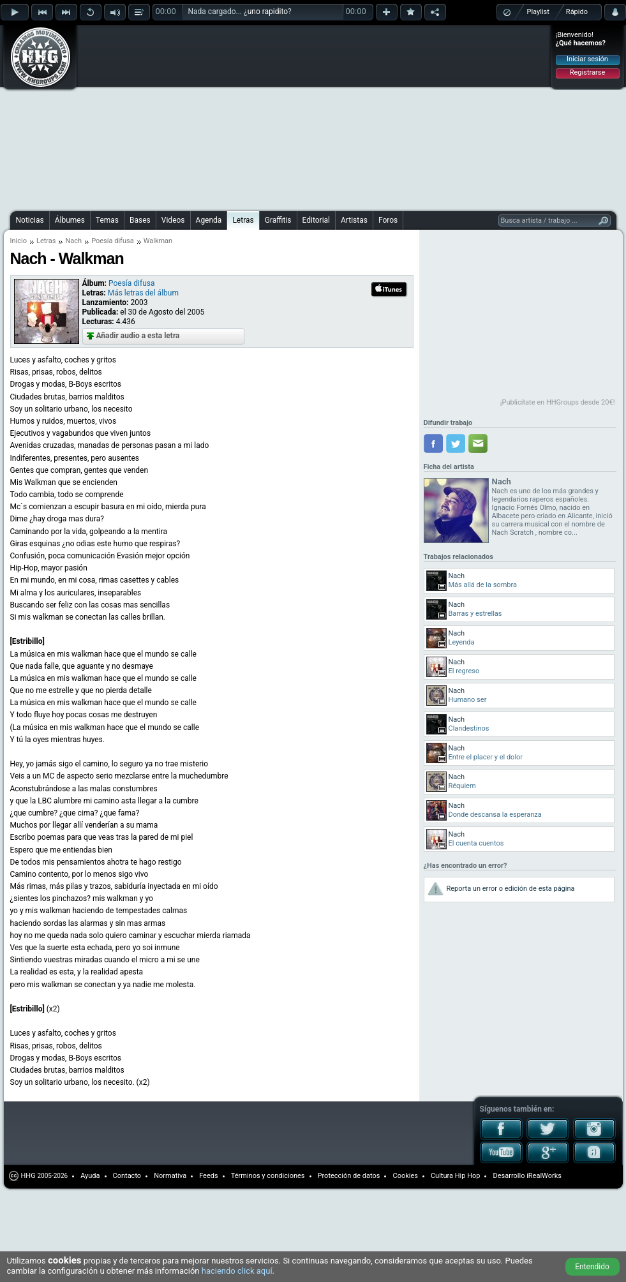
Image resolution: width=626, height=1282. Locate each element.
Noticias (30, 220)
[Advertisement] (198, 116)
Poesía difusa (112, 241)
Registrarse (587, 72)
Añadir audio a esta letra (138, 335)
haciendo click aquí (237, 1271)
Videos (173, 220)
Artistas (354, 220)
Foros (388, 220)
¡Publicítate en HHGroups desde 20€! (557, 402)
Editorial (316, 220)
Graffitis (278, 220)
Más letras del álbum (143, 292)
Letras (242, 220)
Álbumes (70, 220)
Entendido (592, 1266)
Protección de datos (349, 1176)
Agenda (209, 220)
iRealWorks (544, 1176)
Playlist (538, 12)
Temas (107, 220)
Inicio (18, 241)
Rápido (577, 12)
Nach (73, 241)
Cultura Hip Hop (456, 1176)
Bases (140, 220)
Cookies (404, 1176)
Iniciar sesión (587, 59)
